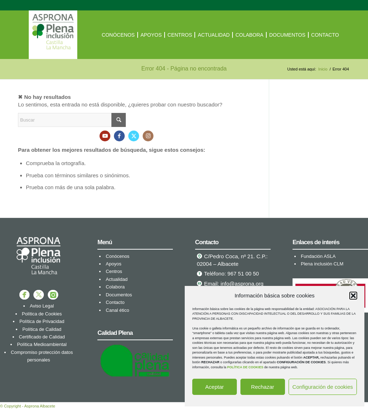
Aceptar (214, 387)
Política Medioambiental (41, 344)
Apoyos (113, 263)
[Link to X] (133, 136)
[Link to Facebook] (119, 136)
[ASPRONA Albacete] (53, 34)
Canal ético (117, 310)
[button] (353, 295)
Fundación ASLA (318, 256)
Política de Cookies (42, 313)
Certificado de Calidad (42, 337)
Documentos (119, 294)
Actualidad (117, 279)
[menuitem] (118, 34)
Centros (114, 271)
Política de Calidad (41, 329)
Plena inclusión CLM (322, 263)
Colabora (115, 287)
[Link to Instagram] (148, 136)
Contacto (115, 302)
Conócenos (117, 256)
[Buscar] (72, 120)
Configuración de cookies (323, 387)
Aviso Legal (42, 306)
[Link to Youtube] (105, 136)
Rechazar (262, 387)
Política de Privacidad (41, 321)
